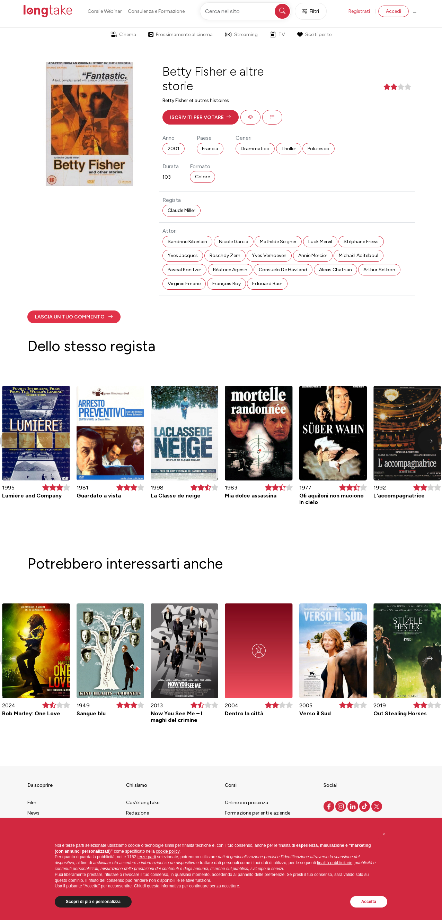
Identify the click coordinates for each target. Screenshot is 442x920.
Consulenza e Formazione (156, 11)
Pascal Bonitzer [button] (184, 270)
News (33, 813)
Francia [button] (210, 149)
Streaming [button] (241, 34)
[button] (200, 117)
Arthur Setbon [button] (379, 270)
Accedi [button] (393, 11)
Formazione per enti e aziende (257, 813)
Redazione (137, 813)
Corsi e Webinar (105, 11)
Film (31, 803)
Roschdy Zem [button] (225, 255)
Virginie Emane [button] (184, 284)
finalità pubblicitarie (334, 862)
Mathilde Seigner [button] (278, 242)
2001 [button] (173, 149)
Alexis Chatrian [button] (335, 270)
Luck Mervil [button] (320, 242)
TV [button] (277, 34)
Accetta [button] (368, 901)
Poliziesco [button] (318, 149)
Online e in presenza (246, 803)
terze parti (147, 856)
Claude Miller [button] (181, 210)
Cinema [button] (123, 34)
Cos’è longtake (142, 803)
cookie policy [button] (167, 851)
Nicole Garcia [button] (233, 242)
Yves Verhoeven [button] (269, 255)
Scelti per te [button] (314, 34)
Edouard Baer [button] (267, 284)
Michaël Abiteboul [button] (358, 255)
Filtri (310, 11)
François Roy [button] (226, 284)
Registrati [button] (359, 11)
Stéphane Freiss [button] (361, 242)
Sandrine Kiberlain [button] (187, 242)
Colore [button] (202, 177)
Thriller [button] (288, 149)
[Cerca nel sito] (245, 11)
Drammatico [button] (255, 149)
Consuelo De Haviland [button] (283, 270)
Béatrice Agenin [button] (230, 270)
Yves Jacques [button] (183, 255)
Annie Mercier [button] (312, 255)
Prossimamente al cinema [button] (180, 34)
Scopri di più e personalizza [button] (93, 901)
